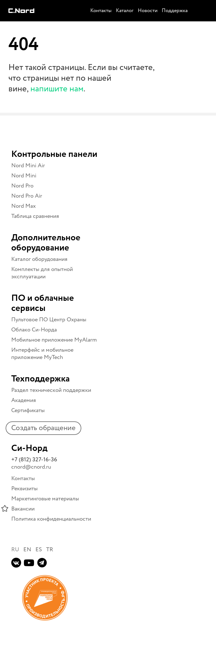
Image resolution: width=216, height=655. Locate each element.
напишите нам (57, 89)
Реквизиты (24, 489)
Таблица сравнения (35, 216)
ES (38, 550)
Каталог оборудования (39, 259)
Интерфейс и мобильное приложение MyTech (42, 354)
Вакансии (23, 509)
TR (49, 550)
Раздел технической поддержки (51, 390)
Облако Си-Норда (34, 330)
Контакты (23, 479)
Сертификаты (28, 410)
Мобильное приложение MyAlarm (54, 340)
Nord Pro (22, 186)
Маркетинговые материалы (45, 499)
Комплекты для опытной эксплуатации (42, 273)
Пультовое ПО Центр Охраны (48, 320)
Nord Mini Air (28, 166)
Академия (23, 400)
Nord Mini (23, 176)
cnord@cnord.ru (31, 467)
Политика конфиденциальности (51, 519)
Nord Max (23, 206)
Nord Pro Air (26, 196)
